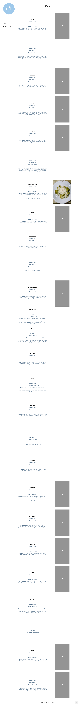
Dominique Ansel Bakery (32, 625)
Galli (32, 650)
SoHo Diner (32, 353)
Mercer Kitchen (32, 236)
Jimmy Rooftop (32, 516)
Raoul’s (32, 103)
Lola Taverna (32, 487)
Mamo (32, 328)
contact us (5, 29)
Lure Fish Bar (32, 157)
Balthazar (32, 46)
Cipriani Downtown (32, 184)
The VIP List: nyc (7, 26)
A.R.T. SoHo (32, 678)
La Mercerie (32, 432)
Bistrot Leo (32, 544)
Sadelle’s (32, 19)
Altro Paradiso (32, 260)
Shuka (32, 378)
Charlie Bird (32, 460)
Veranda (32, 212)
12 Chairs (32, 131)
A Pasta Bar (32, 75)
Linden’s (32, 572)
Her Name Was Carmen (32, 287)
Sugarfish (32, 405)
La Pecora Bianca (32, 599)
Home (4, 23)
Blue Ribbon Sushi (32, 309)
